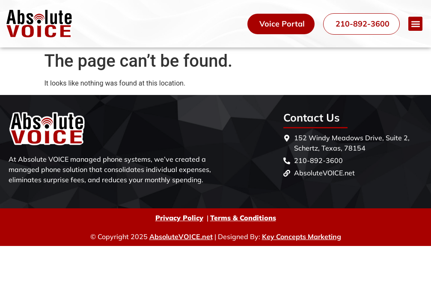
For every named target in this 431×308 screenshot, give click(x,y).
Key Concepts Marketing (301, 236)
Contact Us (311, 117)
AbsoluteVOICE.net (181, 236)
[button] (415, 24)
